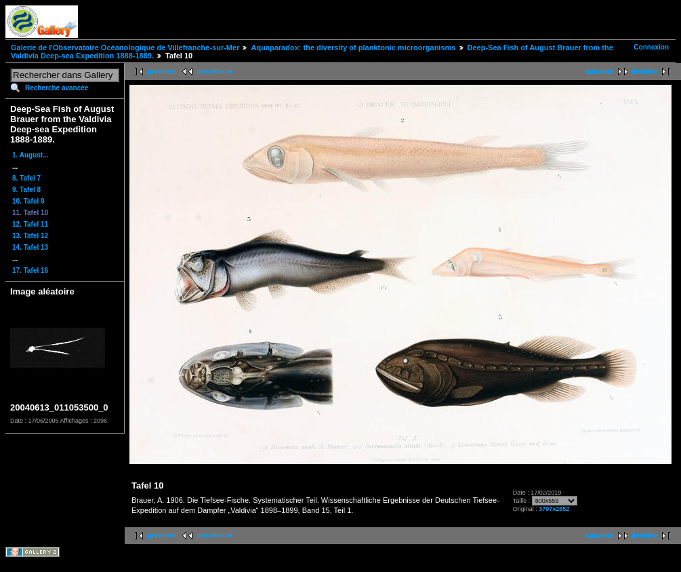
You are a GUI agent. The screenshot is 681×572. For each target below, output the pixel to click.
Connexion (651, 47)
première (162, 71)
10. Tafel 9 (28, 201)
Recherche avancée (56, 88)
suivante (599, 71)
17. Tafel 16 (30, 270)
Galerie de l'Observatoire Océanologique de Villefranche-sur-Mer (125, 47)
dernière (645, 71)
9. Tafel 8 (26, 189)
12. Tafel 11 (30, 224)
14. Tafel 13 (30, 247)
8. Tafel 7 (26, 178)
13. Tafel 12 (30, 236)
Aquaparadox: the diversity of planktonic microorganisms (353, 47)
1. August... (30, 155)
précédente (214, 71)
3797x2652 (554, 509)
